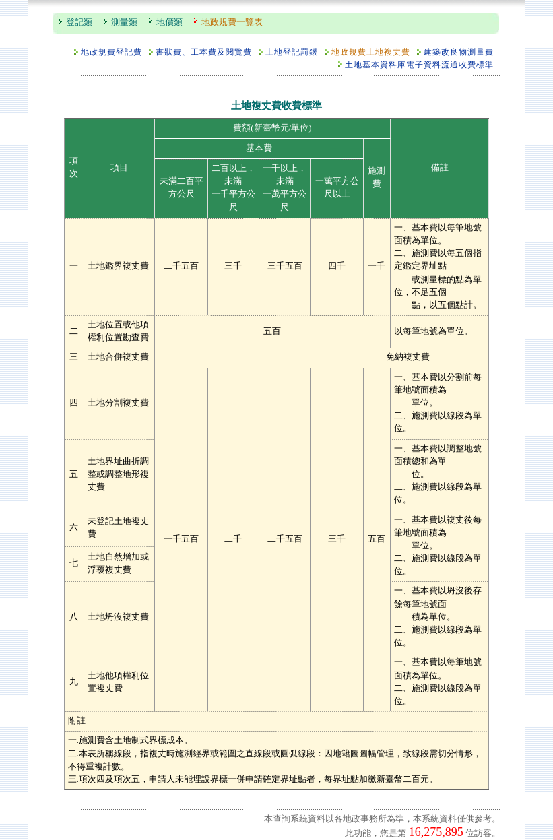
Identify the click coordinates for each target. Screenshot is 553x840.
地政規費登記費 (111, 52)
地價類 (169, 22)
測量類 (124, 22)
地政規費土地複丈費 (370, 52)
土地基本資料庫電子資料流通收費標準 (419, 65)
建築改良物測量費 (459, 52)
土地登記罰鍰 (291, 52)
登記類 (79, 22)
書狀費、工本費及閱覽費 (204, 52)
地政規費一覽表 (232, 22)
